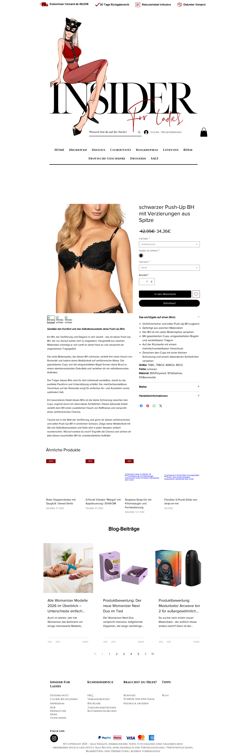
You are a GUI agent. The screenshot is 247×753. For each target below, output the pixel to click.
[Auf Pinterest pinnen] (148, 406)
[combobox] (169, 244)
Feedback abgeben (136, 703)
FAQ (90, 695)
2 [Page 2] (116, 653)
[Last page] (153, 654)
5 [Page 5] (138, 653)
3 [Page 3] (124, 653)
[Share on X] (161, 406)
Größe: (144, 238)
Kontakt (130, 695)
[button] (204, 132)
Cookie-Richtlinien (64, 699)
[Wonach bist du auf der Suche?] (110, 132)
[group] (123, 486)
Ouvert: (144, 262)
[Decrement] (141, 281)
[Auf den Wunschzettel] (196, 294)
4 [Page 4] (131, 653)
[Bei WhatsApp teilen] (154, 406)
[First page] (95, 654)
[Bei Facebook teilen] (141, 406)
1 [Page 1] (109, 653)
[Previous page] (102, 654)
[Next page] (145, 654)
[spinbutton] (146, 281)
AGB (52, 707)
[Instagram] (54, 738)
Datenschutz (59, 695)
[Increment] (151, 281)
